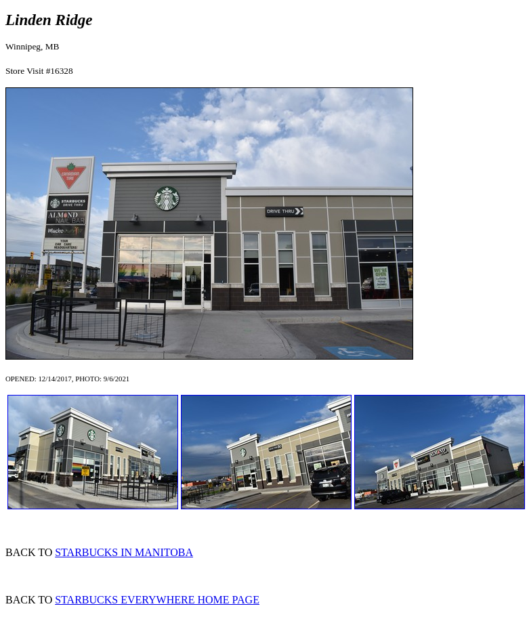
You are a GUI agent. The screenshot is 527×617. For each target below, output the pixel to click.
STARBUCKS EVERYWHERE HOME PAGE (157, 599)
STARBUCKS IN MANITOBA (124, 552)
